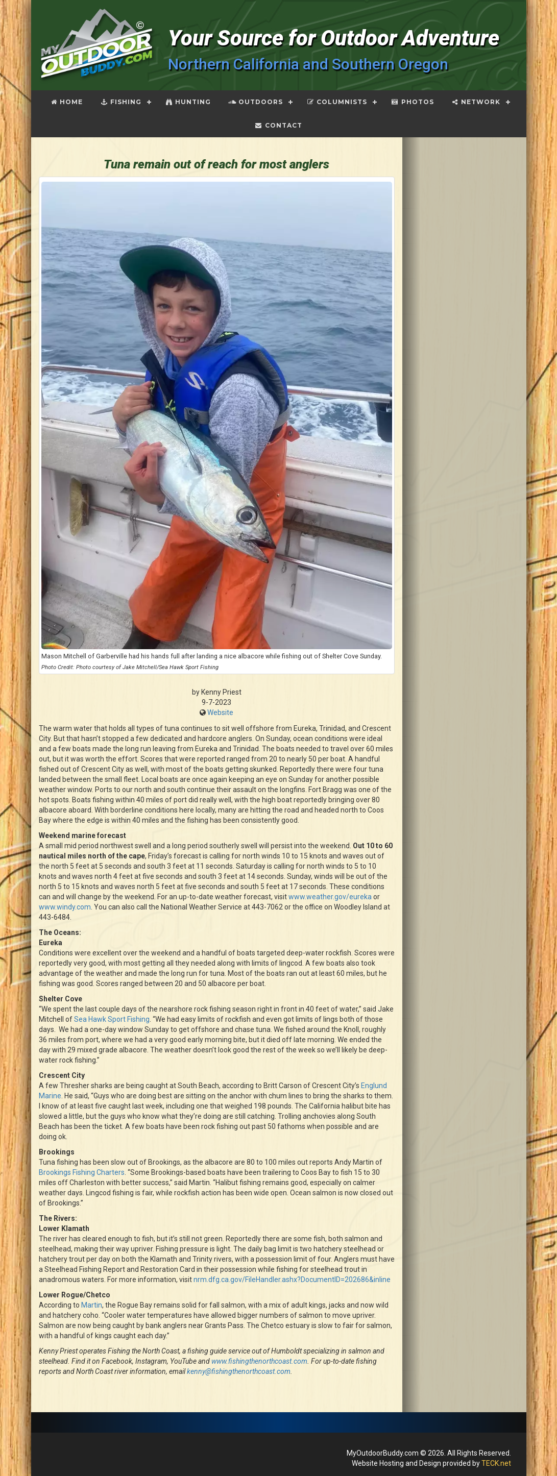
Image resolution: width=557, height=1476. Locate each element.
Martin (91, 1305)
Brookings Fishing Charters (82, 1172)
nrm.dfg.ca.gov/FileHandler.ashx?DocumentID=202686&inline (292, 1279)
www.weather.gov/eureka (330, 897)
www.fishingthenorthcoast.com (259, 1361)
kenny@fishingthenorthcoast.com (238, 1371)
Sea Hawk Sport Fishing (112, 1019)
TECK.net (496, 1463)
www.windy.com (65, 907)
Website (220, 712)
